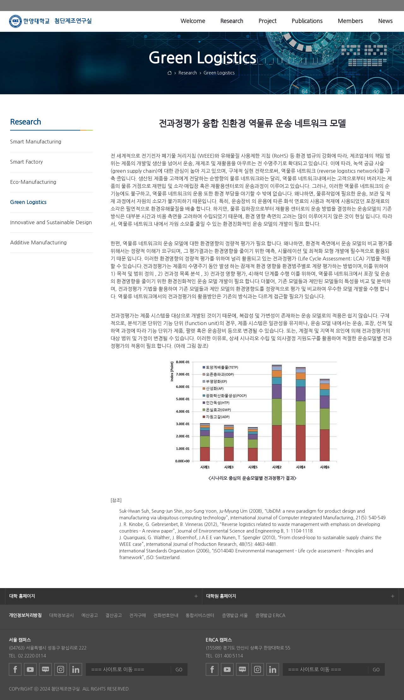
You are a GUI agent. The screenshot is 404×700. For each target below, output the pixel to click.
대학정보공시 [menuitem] (61, 615)
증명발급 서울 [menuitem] (235, 615)
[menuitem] (193, 21)
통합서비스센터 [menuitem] (200, 615)
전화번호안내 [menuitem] (165, 615)
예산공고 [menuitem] (89, 615)
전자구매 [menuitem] (137, 615)
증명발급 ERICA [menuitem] (270, 615)
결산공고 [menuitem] (113, 615)
